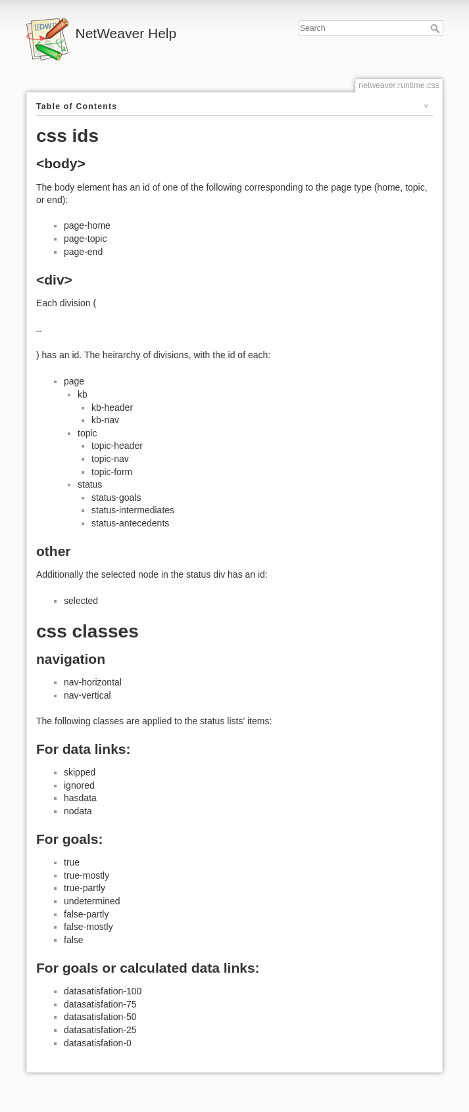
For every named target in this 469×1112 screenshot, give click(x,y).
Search (436, 28)
